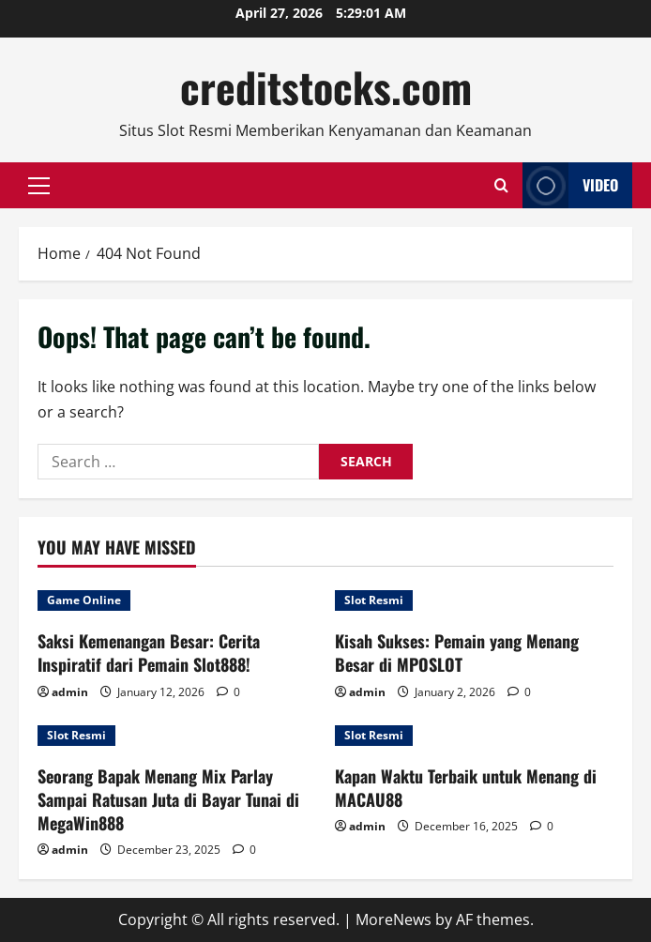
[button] (39, 185)
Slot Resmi (373, 600)
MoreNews (393, 919)
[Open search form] (501, 185)
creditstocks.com (326, 86)
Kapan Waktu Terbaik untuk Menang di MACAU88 (466, 788)
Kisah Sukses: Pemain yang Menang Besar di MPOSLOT (457, 652)
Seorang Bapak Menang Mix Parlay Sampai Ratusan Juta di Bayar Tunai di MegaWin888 (168, 799)
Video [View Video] (570, 185)
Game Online (84, 600)
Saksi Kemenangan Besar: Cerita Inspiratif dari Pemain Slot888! (149, 652)
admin (70, 692)
